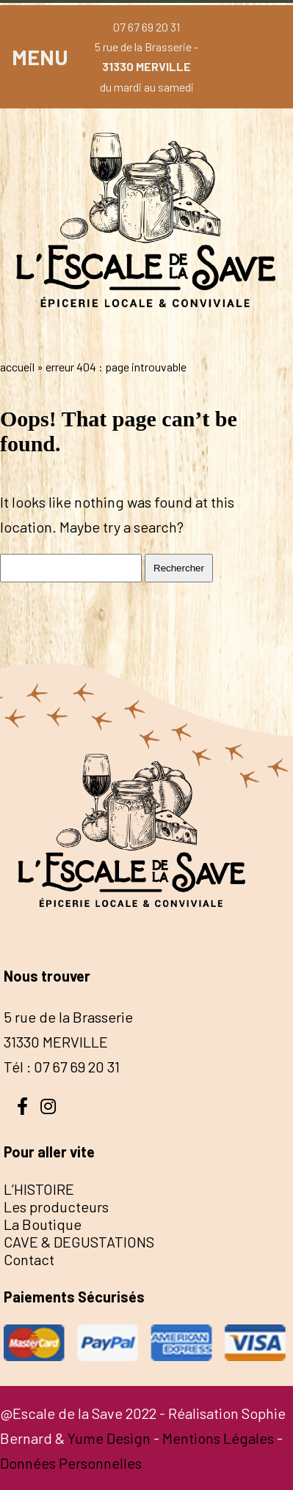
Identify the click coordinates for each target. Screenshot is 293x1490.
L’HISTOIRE (39, 1189)
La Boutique (43, 1224)
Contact (29, 1259)
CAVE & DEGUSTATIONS (79, 1241)
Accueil (17, 367)
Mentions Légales (218, 1438)
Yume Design (109, 1438)
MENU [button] (40, 57)
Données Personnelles (71, 1463)
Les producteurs (56, 1206)
